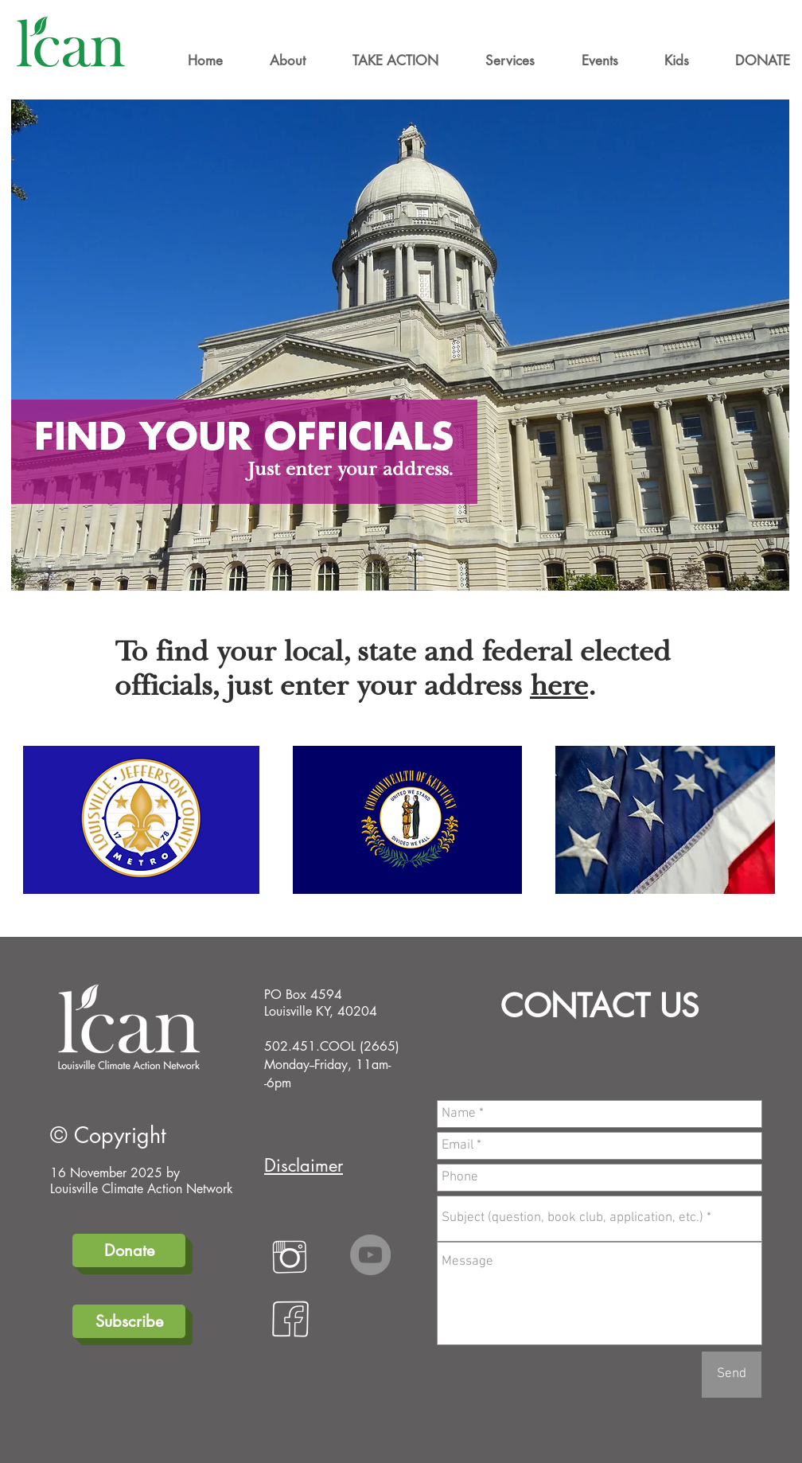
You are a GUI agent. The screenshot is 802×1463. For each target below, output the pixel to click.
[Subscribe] (128, 1321)
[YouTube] (370, 1255)
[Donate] (128, 1250)
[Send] (731, 1375)
